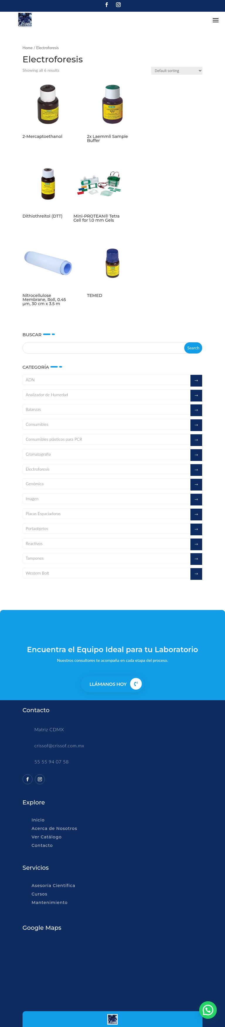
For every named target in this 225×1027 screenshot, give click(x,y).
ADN (30, 379)
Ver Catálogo (47, 837)
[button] (208, 1010)
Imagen (32, 498)
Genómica (35, 483)
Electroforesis (38, 468)
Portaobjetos (37, 528)
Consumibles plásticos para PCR (54, 439)
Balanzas (33, 409)
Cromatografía (38, 454)
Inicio (38, 820)
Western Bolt (37, 572)
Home (28, 47)
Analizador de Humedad (47, 394)
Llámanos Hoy (108, 684)
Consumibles (37, 424)
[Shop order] (176, 71)
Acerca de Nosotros (54, 828)
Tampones (35, 558)
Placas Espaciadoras (43, 513)
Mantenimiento (50, 902)
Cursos (39, 894)
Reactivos (34, 543)
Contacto (42, 845)
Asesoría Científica (53, 885)
